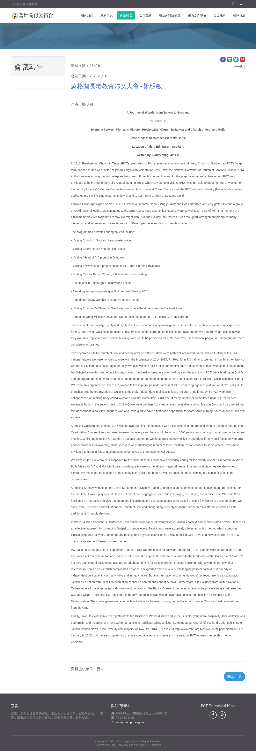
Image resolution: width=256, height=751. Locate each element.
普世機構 (219, 15)
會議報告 (126, 15)
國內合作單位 (197, 15)
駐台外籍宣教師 (170, 15)
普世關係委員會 (36, 15)
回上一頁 (234, 676)
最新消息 (106, 15)
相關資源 (239, 15)
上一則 (237, 66)
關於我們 (87, 15)
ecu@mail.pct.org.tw (130, 722)
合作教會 (145, 15)
